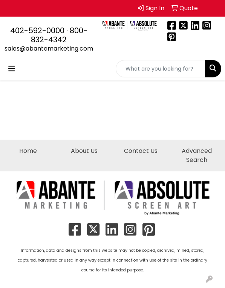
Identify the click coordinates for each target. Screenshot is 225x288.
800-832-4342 (59, 35)
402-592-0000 (37, 30)
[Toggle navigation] (12, 68)
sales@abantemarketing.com (49, 48)
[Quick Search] (160, 68)
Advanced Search (197, 155)
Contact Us (141, 150)
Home (28, 150)
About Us (84, 150)
